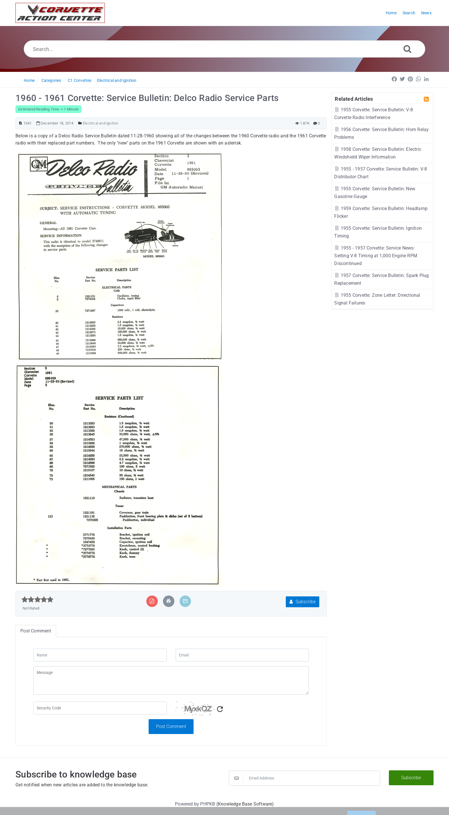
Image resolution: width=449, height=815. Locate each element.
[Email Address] (304, 778)
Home (29, 80)
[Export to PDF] (152, 601)
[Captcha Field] (100, 708)
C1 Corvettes (79, 80)
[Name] (100, 655)
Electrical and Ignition (117, 80)
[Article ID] (20, 123)
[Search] (407, 49)
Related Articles (354, 99)
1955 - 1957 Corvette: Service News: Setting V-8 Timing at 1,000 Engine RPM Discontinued (375, 255)
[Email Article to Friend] (185, 601)
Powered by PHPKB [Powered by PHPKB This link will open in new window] (195, 804)
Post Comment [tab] (35, 631)
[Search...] (225, 49)
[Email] (242, 655)
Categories (51, 80)
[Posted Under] (80, 123)
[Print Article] (168, 601)
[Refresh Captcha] (220, 709)
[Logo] (60, 12)
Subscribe (303, 601)
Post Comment (171, 726)
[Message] (171, 680)
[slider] (37, 599)
